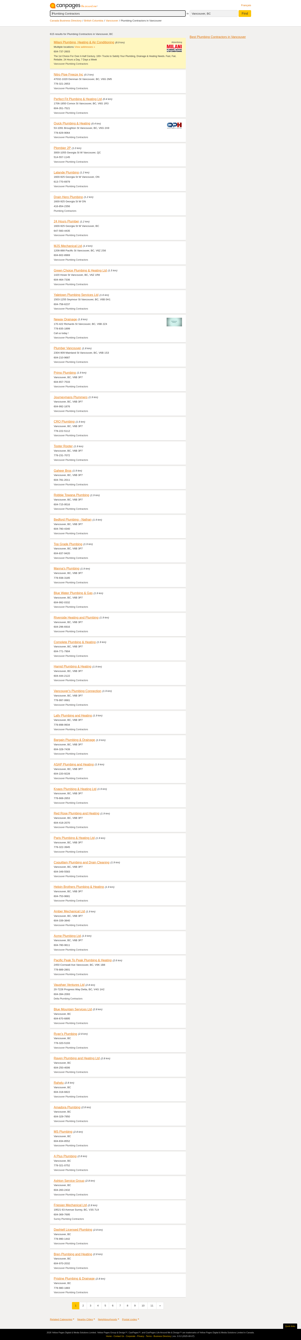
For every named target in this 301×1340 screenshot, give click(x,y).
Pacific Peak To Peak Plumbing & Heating (83, 960)
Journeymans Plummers (71, 397)
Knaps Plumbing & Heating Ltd (75, 789)
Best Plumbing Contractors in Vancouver (218, 37)
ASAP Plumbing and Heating (74, 764)
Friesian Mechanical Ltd (70, 1205)
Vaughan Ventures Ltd (69, 984)
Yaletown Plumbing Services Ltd (76, 294)
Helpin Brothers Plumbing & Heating (79, 886)
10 (143, 1305)
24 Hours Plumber (66, 221)
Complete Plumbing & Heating (75, 642)
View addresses (83, 46)
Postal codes (129, 1319)
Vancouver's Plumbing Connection (77, 691)
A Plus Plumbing (65, 1156)
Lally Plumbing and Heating (73, 715)
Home (109, 1336)
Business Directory (162, 1336)
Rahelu (59, 1082)
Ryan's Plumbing (65, 1033)
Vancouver (112, 20)
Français (246, 5)
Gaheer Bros (62, 470)
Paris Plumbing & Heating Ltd (74, 838)
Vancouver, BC (201, 13)
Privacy (140, 1336)
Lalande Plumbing (66, 172)
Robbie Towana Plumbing (71, 495)
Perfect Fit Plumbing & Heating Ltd (78, 99)
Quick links (290, 1326)
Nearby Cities (85, 1319)
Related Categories (61, 1319)
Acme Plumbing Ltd (67, 936)
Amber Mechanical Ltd (69, 911)
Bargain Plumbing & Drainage (74, 740)
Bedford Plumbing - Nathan (73, 519)
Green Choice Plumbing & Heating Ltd (80, 270)
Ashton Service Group (69, 1180)
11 (151, 1305)
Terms (149, 1336)
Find (245, 13)
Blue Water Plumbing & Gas (73, 593)
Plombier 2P (62, 148)
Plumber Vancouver (67, 348)
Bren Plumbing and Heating (73, 1254)
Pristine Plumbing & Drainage (74, 1278)
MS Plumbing (63, 1131)
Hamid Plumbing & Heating (72, 666)
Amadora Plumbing (67, 1107)
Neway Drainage (65, 319)
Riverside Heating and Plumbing (76, 617)
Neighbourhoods (107, 1319)
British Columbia (93, 20)
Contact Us (119, 1336)
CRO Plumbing (64, 421)
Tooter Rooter (63, 446)
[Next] (160, 1305)
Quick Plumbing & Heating (72, 123)
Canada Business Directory (66, 20)
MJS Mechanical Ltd (68, 246)
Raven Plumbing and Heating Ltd (77, 1058)
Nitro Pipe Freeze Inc (68, 74)
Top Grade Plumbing (68, 544)
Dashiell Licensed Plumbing (73, 1229)
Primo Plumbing (65, 372)
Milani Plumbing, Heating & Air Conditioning (84, 42)
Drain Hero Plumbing (68, 197)
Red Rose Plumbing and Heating (76, 813)
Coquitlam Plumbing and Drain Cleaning (81, 862)
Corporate (130, 1336)
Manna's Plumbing (66, 568)
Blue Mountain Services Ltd (73, 1009)
